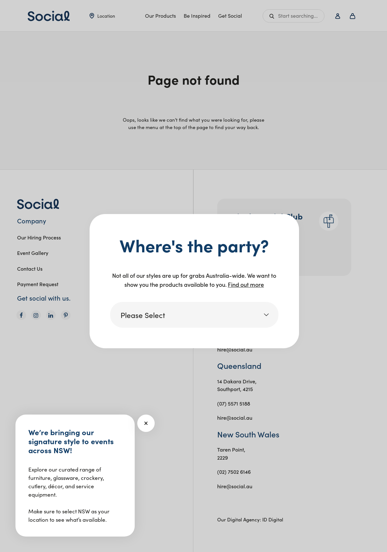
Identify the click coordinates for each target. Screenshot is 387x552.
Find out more (246, 284)
